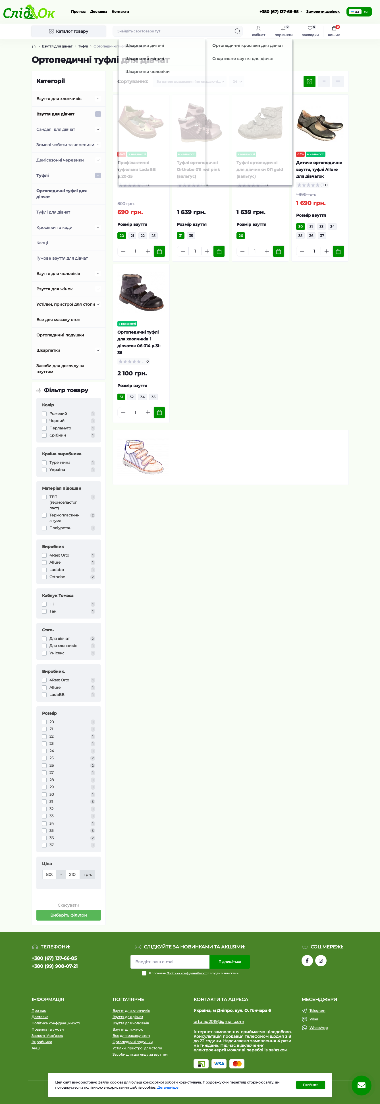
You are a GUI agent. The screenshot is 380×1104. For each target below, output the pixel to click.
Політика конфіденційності (187, 973)
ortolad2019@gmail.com (219, 1021)
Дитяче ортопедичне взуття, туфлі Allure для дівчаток (319, 169)
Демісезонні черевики (60, 160)
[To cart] (159, 251)
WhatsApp (319, 1028)
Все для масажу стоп (58, 319)
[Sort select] (190, 82)
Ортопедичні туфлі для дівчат (61, 193)
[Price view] (338, 82)
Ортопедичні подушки (60, 335)
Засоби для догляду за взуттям (60, 368)
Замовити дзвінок (323, 11)
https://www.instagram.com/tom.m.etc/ (321, 960)
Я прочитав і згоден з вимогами (193, 973)
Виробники (42, 1042)
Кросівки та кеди (54, 227)
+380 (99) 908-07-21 (55, 966)
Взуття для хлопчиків (59, 98)
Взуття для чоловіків (58, 273)
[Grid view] (309, 82)
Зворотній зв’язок (47, 1035)
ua (355, 11)
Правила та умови (48, 1029)
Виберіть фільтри (68, 915)
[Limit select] (236, 82)
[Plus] (147, 251)
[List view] (324, 82)
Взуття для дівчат (57, 46)
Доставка (98, 11)
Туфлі (83, 46)
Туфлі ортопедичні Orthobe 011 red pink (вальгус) (198, 169)
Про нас (78, 11)
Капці (42, 242)
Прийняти (310, 1085)
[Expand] (98, 99)
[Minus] (123, 251)
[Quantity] (135, 251)
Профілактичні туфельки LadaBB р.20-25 (136, 169)
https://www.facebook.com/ (307, 960)
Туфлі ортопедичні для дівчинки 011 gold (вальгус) (259, 169)
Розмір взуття (132, 224)
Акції (36, 1048)
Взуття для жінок (54, 288)
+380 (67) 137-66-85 (54, 958)
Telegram (317, 1010)
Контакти (120, 11)
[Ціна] (49, 874)
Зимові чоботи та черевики (65, 144)
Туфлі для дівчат (53, 212)
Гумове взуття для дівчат (62, 258)
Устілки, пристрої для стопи (65, 304)
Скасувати (68, 905)
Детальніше (167, 1087)
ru (365, 11)
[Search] (237, 31)
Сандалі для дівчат (55, 129)
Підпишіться (230, 962)
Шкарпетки (48, 350)
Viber (314, 1019)
